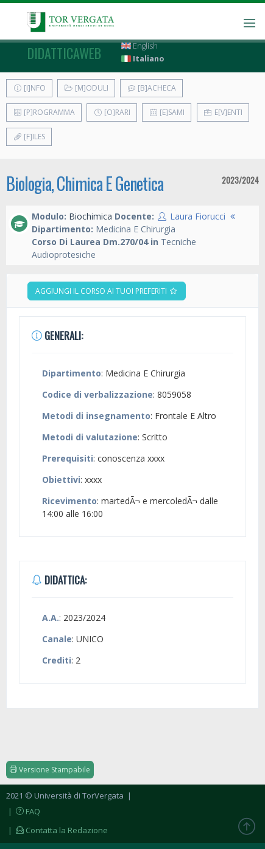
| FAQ (23, 811)
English (139, 46)
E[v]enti (222, 112)
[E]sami (167, 112)
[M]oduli (86, 88)
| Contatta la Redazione (57, 830)
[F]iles (29, 136)
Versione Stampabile (50, 769)
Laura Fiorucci (197, 216)
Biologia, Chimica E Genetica (84, 183)
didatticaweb (64, 53)
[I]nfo (29, 88)
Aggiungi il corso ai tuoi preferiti (106, 291)
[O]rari (111, 112)
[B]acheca (151, 88)
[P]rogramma (44, 112)
